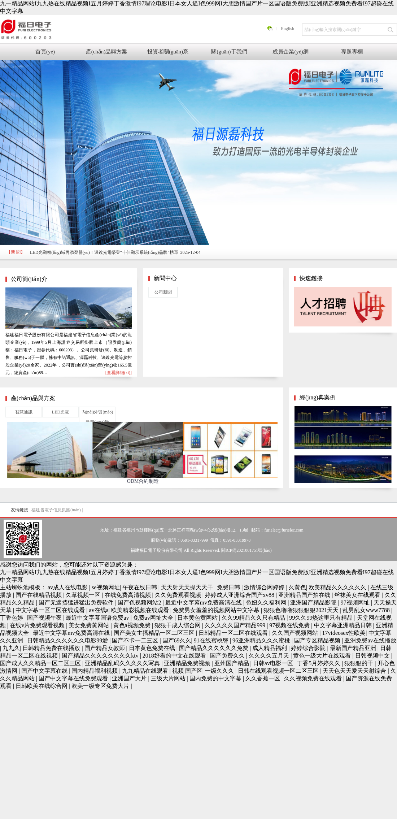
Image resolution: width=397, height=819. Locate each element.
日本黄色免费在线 (152, 648)
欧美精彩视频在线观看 (140, 610)
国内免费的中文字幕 (216, 678)
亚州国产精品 (232, 663)
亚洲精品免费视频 (187, 663)
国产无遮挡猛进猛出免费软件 (77, 602)
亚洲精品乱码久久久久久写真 (123, 663)
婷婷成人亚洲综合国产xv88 (240, 595)
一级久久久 (220, 671)
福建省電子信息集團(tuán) (56, 509)
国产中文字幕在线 (45, 671)
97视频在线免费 (290, 625)
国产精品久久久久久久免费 (214, 648)
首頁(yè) (45, 52)
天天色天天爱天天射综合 (355, 671)
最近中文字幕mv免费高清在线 (204, 602)
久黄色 (297, 587)
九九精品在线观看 (146, 671)
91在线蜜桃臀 (212, 640)
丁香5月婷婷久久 (319, 663)
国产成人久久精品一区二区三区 (41, 663)
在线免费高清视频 (128, 595)
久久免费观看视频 (178, 595)
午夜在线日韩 (140, 587)
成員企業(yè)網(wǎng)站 (290, 54)
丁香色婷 (12, 618)
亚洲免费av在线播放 (370, 640)
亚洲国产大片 (130, 678)
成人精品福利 (270, 648)
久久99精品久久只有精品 (254, 618)
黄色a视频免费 (132, 625)
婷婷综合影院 (309, 648)
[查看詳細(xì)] (118, 372)
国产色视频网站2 (140, 602)
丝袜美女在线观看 (358, 595)
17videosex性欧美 (344, 633)
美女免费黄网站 (89, 625)
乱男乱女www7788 (367, 610)
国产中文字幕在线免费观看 (74, 678)
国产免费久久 (228, 656)
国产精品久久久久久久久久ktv (101, 656)
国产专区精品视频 (318, 640)
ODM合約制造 (143, 481)
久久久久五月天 (270, 656)
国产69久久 (176, 640)
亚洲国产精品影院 (314, 602)
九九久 (11, 648)
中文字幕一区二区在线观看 (51, 610)
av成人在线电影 (68, 587)
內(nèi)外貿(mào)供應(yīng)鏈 (97, 417)
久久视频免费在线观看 (313, 678)
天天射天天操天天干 (187, 587)
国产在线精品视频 (39, 595)
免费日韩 (229, 587)
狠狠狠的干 (359, 663)
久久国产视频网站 (295, 633)
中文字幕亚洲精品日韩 (343, 625)
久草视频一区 (84, 595)
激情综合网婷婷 (265, 587)
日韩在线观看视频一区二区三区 (279, 671)
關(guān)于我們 (229, 52)
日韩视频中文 (373, 656)
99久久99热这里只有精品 (321, 618)
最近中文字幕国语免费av (98, 618)
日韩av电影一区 (274, 663)
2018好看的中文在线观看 (175, 656)
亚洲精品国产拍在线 (305, 595)
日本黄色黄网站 (198, 618)
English (287, 28)
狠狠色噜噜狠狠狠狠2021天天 (301, 610)
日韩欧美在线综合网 (42, 686)
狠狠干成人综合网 (178, 625)
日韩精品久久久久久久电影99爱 (68, 640)
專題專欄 (352, 52)
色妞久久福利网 (267, 602)
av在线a (98, 610)
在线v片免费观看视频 (38, 625)
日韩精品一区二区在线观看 (233, 633)
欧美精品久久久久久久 (338, 587)
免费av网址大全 (154, 618)
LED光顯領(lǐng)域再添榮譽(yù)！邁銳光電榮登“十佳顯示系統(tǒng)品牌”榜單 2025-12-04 (115, 252)
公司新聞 (163, 292)
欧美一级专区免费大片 (101, 686)
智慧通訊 (23, 412)
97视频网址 (356, 602)
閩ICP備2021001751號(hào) (246, 550)
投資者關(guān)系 (167, 52)
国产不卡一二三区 (136, 640)
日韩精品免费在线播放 (52, 648)
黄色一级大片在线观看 (322, 656)
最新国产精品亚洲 (354, 648)
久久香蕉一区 (263, 678)
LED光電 (60, 412)
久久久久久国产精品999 (236, 625)
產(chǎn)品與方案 (106, 52)
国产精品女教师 (105, 648)
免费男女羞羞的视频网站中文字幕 (217, 610)
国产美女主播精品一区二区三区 (155, 633)
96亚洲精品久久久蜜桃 (262, 640)
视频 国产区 (187, 671)
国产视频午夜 (45, 618)
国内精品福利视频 (95, 671)
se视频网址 (105, 587)
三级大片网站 (169, 678)
